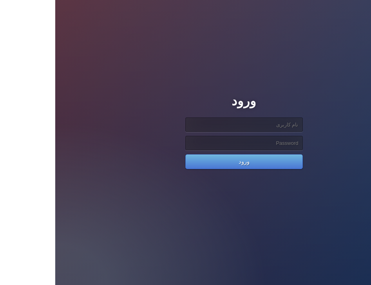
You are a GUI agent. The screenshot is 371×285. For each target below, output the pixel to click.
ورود (185, 161)
